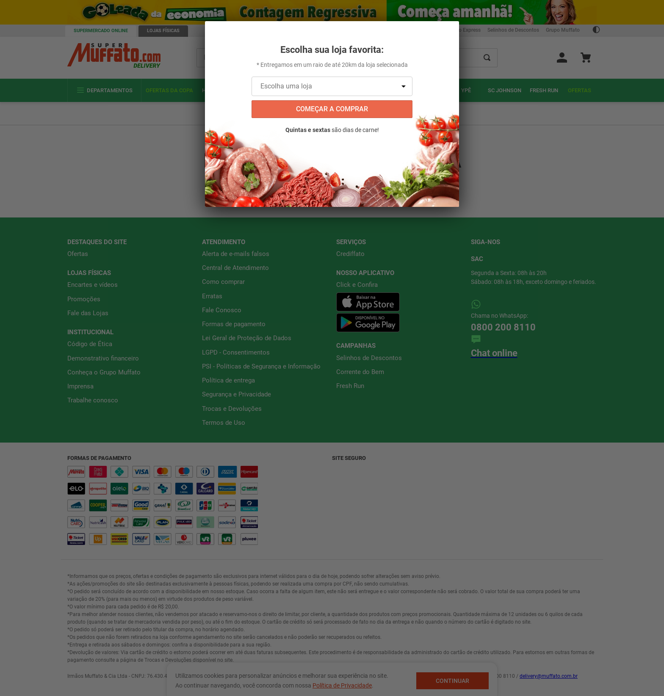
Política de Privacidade (342, 685)
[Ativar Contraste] (596, 31)
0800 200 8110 (503, 304)
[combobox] (347, 57)
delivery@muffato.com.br (549, 653)
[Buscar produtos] (487, 58)
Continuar (452, 680)
